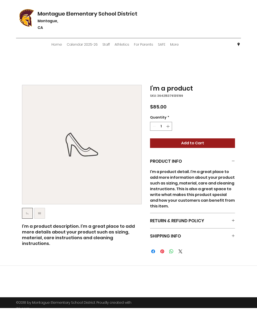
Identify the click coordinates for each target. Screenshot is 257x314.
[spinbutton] (161, 126)
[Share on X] (180, 251)
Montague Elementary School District (92, 13)
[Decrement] (154, 126)
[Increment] (168, 126)
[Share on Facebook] (153, 251)
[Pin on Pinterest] (162, 251)
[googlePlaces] (238, 44)
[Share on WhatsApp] (171, 251)
